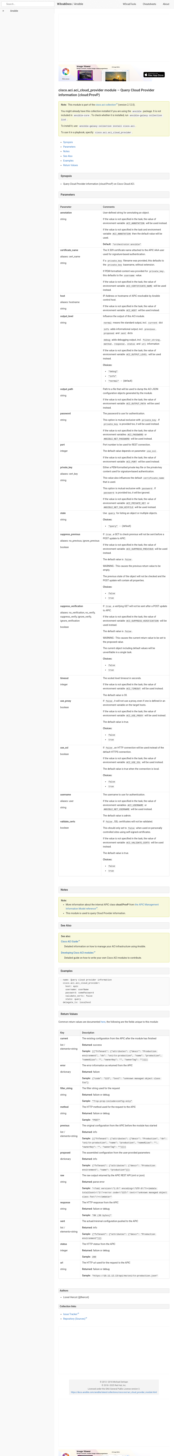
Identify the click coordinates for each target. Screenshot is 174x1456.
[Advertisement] (114, 38)
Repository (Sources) (74, 1318)
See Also (67, 156)
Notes (66, 151)
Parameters (69, 146)
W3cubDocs (64, 4)
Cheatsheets (149, 4)
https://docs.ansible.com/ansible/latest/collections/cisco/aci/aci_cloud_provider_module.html (114, 1392)
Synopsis (68, 142)
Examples (68, 160)
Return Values (70, 165)
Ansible (78, 4)
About (166, 4)
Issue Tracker (70, 1314)
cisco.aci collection (105, 104)
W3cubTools (129, 4)
